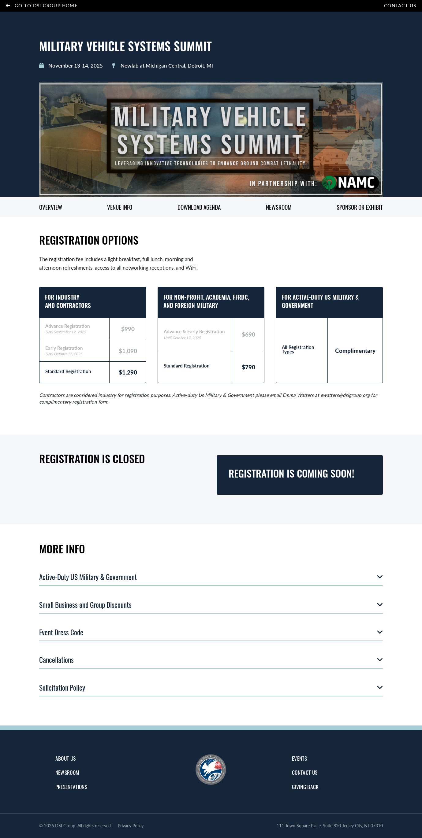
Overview (50, 207)
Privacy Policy (131, 826)
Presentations (71, 787)
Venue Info (120, 207)
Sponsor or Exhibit (360, 207)
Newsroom (279, 207)
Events (299, 758)
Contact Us (400, 5)
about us (65, 758)
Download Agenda (199, 207)
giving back (305, 787)
